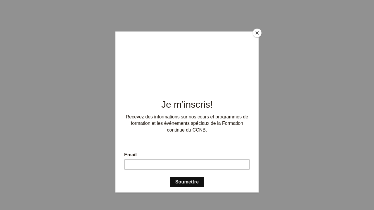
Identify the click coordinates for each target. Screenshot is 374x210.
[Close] (257, 33)
